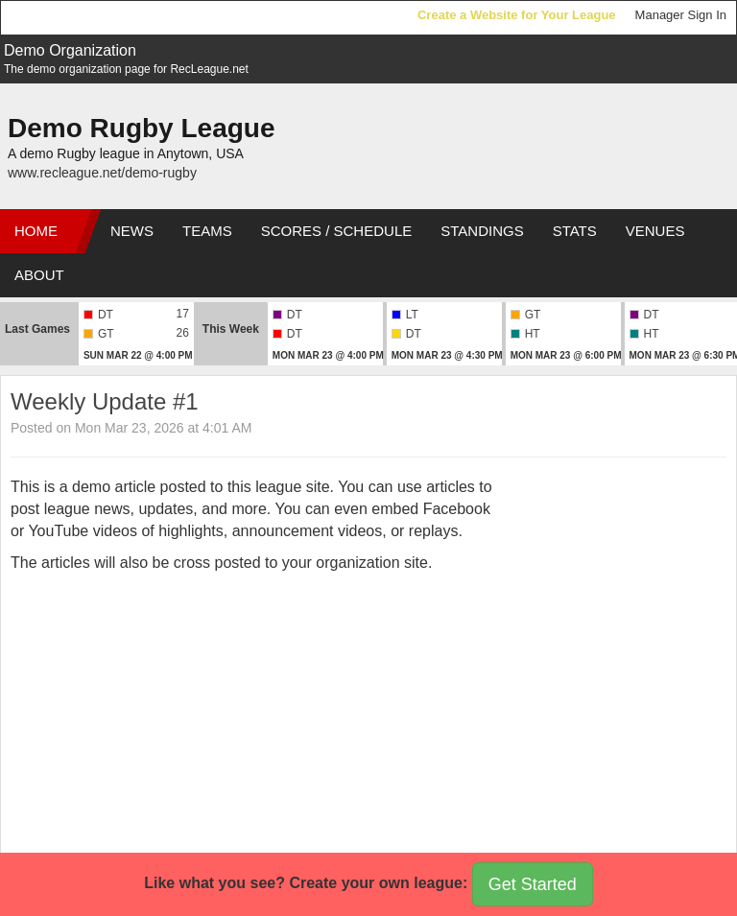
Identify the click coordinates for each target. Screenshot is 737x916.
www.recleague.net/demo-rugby (102, 172)
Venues (655, 231)
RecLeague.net (58, 17)
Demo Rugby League (141, 128)
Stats (575, 231)
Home (36, 231)
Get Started (532, 884)
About (39, 275)
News (132, 231)
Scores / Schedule (337, 231)
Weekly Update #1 (105, 401)
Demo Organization (70, 50)
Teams (207, 231)
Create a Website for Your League (516, 15)
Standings (481, 231)
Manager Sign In (680, 15)
